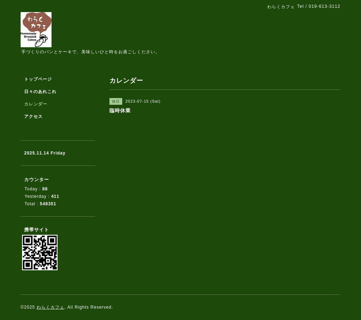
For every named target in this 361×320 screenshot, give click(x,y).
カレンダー (35, 104)
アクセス (33, 116)
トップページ (38, 79)
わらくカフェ (50, 307)
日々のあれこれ (40, 91)
